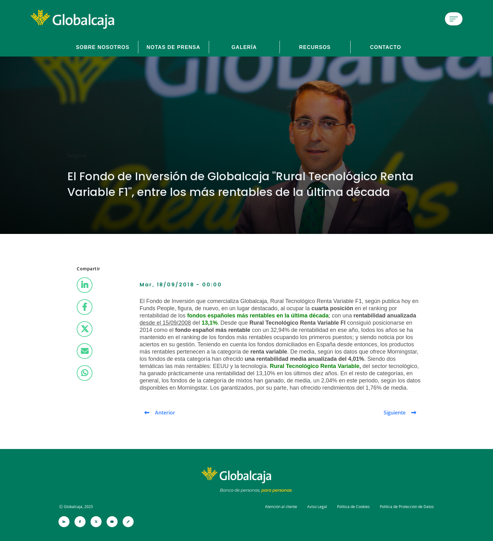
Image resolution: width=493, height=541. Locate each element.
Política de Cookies (353, 506)
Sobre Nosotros (102, 47)
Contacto (385, 47)
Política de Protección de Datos (407, 506)
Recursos (315, 47)
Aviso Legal (317, 506)
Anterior (165, 412)
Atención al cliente (281, 506)
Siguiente (395, 412)
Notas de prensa (173, 47)
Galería (244, 47)
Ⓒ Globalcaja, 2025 (76, 506)
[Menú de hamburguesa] (454, 19)
